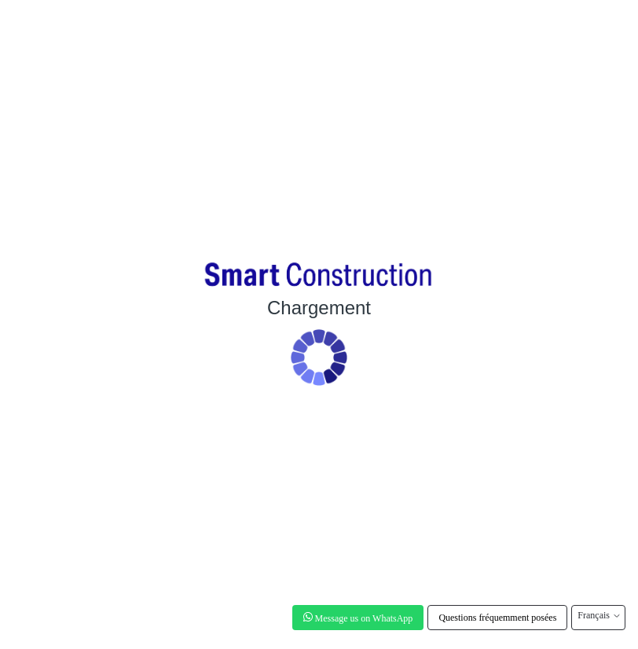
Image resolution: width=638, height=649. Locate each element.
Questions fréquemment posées (497, 617)
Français (598, 615)
